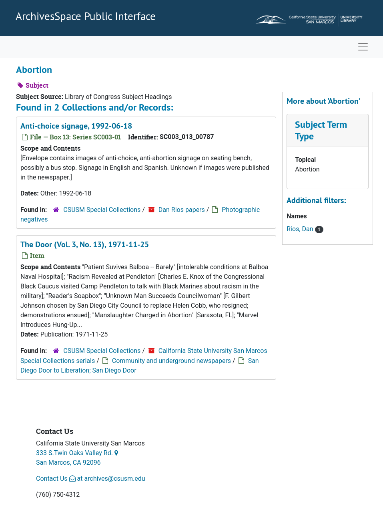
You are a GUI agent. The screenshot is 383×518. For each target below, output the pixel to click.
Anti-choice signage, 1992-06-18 (76, 126)
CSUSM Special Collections (101, 210)
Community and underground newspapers (171, 361)
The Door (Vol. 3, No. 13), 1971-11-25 (84, 244)
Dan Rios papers (181, 210)
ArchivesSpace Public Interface (86, 16)
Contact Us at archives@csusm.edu (90, 478)
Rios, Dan (301, 229)
